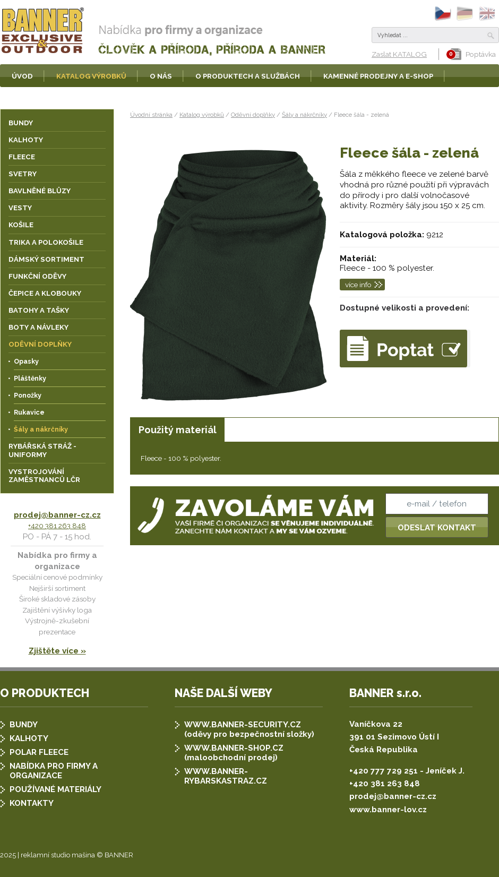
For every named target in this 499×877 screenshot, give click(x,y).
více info (358, 284)
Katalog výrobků (201, 114)
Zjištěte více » (57, 651)
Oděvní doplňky (253, 114)
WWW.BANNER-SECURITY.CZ (242, 724)
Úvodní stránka (151, 114)
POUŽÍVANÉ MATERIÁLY (55, 789)
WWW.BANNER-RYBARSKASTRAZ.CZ (225, 776)
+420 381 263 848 (57, 525)
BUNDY (24, 724)
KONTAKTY (32, 803)
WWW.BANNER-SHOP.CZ (233, 748)
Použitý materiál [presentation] (178, 429)
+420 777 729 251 (383, 771)
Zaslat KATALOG (399, 54)
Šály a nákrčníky (304, 114)
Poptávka (473, 54)
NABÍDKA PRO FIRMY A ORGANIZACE (54, 770)
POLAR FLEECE (39, 752)
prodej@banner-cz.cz (57, 515)
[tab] (177, 430)
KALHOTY (29, 738)
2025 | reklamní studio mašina (47, 855)
